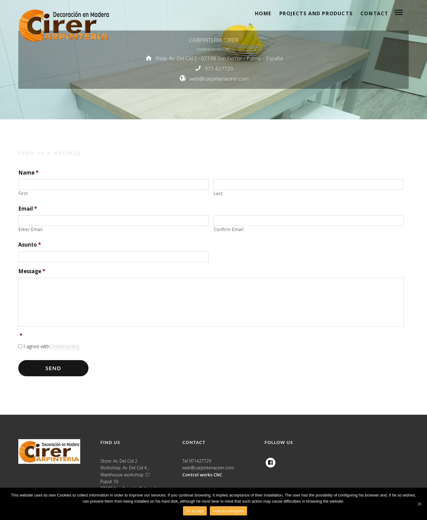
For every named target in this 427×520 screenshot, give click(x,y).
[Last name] (309, 184)
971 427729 (219, 68)
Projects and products (316, 13)
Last (218, 193)
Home (263, 13)
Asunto (29, 244)
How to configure (228, 511)
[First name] (113, 184)
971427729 (200, 461)
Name (28, 172)
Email (27, 208)
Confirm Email (229, 229)
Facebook (270, 461)
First (23, 193)
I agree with (51, 346)
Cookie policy (64, 346)
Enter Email (30, 229)
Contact (375, 13)
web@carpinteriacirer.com (219, 78)
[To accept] (419, 504)
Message (31, 271)
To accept (195, 511)
